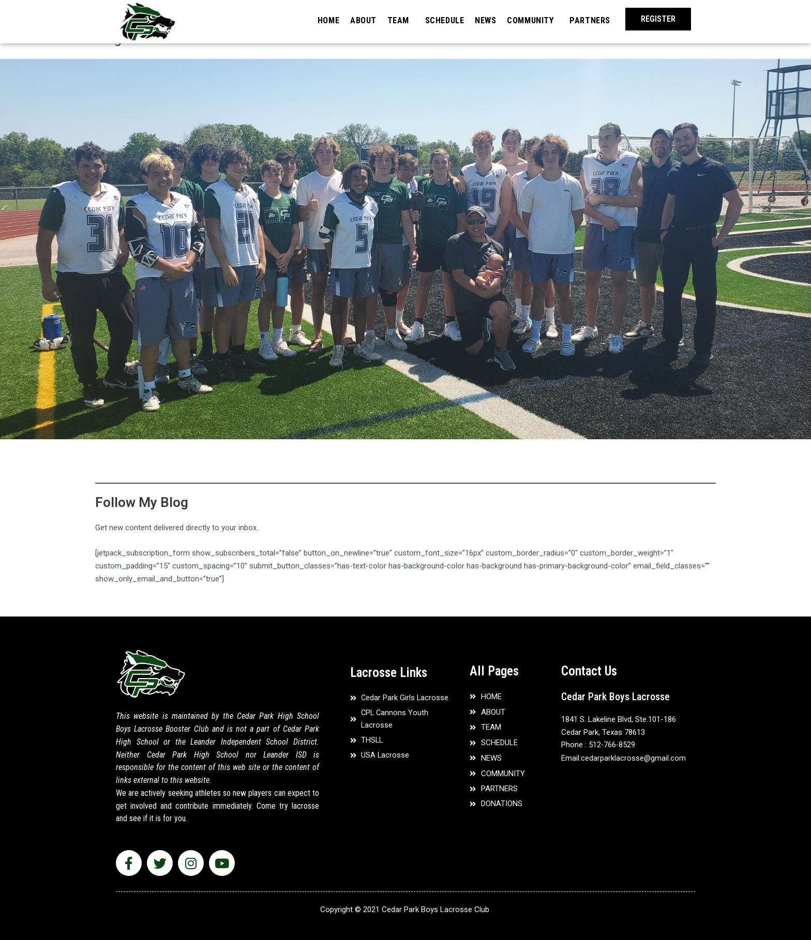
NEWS (477, 19)
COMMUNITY (525, 19)
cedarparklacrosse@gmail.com (633, 757)
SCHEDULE (433, 19)
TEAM (383, 19)
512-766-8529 (612, 744)
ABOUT (346, 19)
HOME (308, 19)
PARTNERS (588, 19)
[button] (658, 19)
